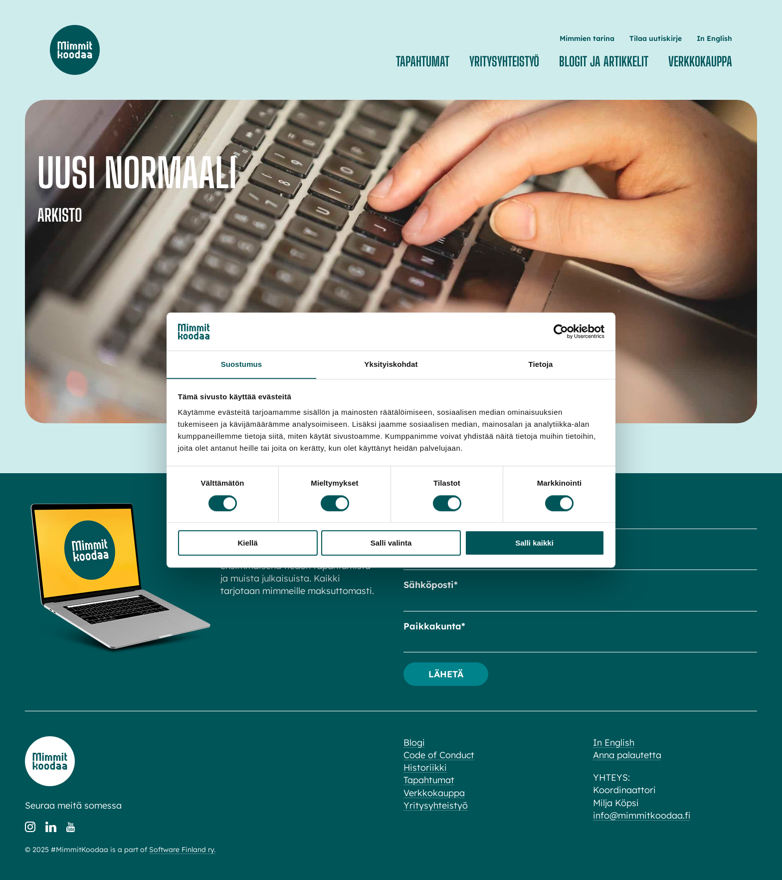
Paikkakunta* (434, 626)
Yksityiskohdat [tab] (390, 364)
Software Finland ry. (182, 850)
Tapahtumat (422, 61)
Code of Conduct (438, 755)
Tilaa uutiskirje (655, 38)
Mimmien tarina (587, 38)
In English (714, 38)
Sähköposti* (430, 584)
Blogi (414, 742)
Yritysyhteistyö (504, 61)
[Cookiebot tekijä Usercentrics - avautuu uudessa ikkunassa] (560, 331)
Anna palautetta (627, 755)
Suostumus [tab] (241, 364)
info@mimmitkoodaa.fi (642, 815)
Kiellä (247, 543)
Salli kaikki (534, 543)
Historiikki (425, 767)
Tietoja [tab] (541, 364)
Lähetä (446, 673)
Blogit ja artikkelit (603, 61)
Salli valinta (391, 543)
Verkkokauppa (700, 61)
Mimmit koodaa (75, 50)
